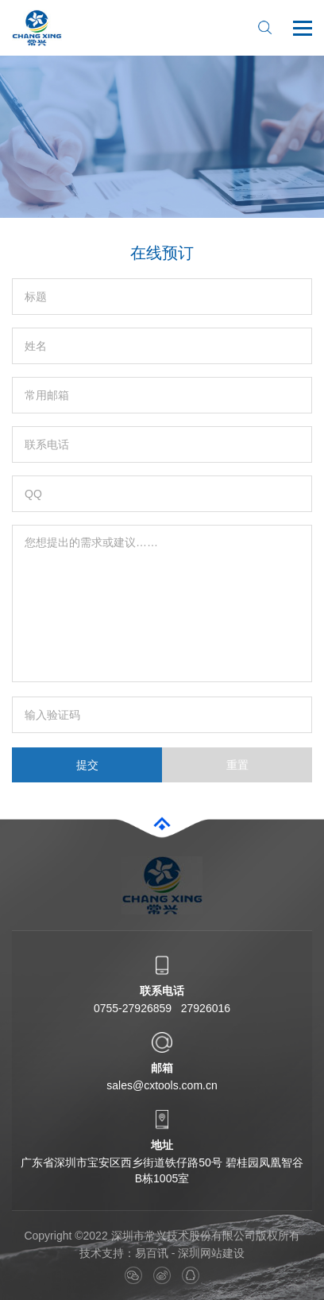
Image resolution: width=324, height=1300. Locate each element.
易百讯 (151, 1253)
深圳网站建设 (211, 1253)
